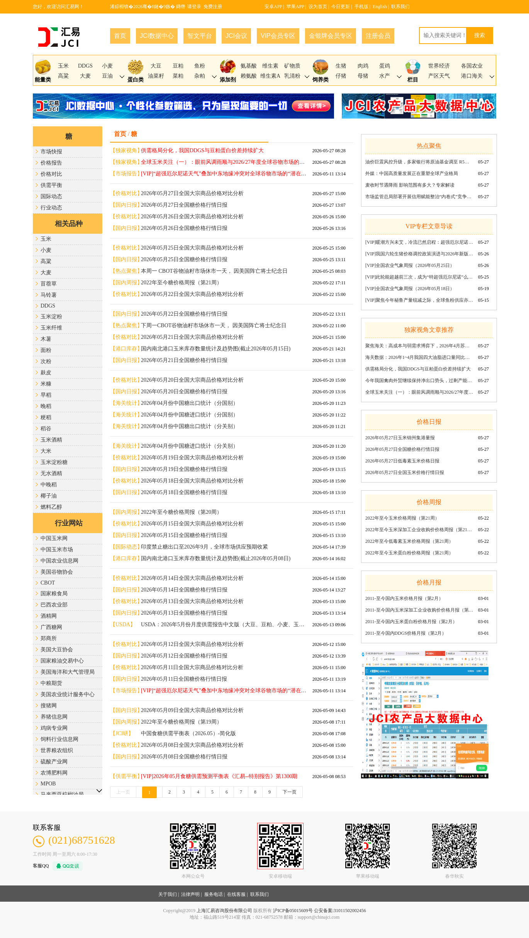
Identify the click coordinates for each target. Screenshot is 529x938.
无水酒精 (51, 473)
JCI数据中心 (157, 35)
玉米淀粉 (51, 316)
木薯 (46, 339)
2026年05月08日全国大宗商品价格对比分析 (192, 745)
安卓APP (273, 6)
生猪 (341, 66)
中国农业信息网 (59, 561)
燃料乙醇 (51, 507)
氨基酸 (249, 66)
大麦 (85, 76)
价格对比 (51, 174)
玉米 (63, 66)
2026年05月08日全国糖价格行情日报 (184, 757)
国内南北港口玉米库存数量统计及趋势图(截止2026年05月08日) (215, 558)
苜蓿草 (49, 284)
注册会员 (378, 35)
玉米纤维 (51, 328)
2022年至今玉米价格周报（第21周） (402, 518)
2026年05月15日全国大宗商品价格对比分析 (192, 524)
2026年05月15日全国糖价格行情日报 (184, 535)
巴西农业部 (54, 605)
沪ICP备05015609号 (293, 910)
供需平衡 (51, 185)
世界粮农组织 (57, 750)
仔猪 (341, 76)
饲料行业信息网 (59, 739)
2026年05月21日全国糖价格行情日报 (184, 360)
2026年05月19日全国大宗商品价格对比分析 (192, 458)
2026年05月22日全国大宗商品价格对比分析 (192, 294)
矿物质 (292, 66)
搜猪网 (49, 706)
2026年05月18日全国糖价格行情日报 (184, 492)
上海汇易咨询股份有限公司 (224, 910)
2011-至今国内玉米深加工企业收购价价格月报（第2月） (419, 610)
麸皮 (46, 373)
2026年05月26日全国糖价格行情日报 (184, 228)
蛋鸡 (384, 66)
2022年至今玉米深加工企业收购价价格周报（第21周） (419, 529)
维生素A (270, 76)
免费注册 (212, 6)
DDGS (85, 66)
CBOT (48, 583)
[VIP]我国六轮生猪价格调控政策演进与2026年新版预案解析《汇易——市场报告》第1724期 (419, 254)
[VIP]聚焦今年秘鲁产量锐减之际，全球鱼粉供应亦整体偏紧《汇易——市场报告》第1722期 (419, 300)
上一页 (123, 792)
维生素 (270, 66)
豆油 (107, 76)
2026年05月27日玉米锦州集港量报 (400, 437)
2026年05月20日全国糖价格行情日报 (184, 391)
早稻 (46, 395)
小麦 (107, 66)
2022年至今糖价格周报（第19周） (181, 722)
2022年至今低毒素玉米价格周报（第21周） (409, 541)
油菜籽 (156, 76)
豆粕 (178, 66)
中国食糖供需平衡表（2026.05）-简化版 (188, 733)
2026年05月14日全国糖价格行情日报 (184, 590)
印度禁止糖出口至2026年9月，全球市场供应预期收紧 (204, 547)
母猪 (363, 76)
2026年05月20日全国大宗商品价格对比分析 (192, 380)
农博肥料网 (54, 773)
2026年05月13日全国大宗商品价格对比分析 (192, 601)
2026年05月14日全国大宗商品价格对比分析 (192, 578)
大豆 (156, 66)
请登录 (194, 6)
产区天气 (439, 76)
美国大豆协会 (57, 650)
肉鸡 (363, 66)
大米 (46, 451)
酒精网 (49, 616)
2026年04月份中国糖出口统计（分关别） (189, 426)
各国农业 (472, 66)
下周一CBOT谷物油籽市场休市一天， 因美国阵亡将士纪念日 (214, 325)
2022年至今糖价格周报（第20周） (181, 512)
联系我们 (400, 6)
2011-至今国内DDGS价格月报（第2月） (405, 633)
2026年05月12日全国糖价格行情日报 (184, 656)
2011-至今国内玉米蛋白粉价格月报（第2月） (411, 621)
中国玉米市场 (57, 549)
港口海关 (472, 76)
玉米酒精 (51, 440)
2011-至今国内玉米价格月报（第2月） (404, 598)
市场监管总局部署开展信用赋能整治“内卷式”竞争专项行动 (419, 196)
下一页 (290, 792)
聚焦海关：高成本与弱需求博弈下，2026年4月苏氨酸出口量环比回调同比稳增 (419, 345)
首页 (120, 35)
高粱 (63, 76)
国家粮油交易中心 (62, 661)
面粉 (46, 350)
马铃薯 (49, 295)
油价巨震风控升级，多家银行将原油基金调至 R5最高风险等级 (419, 162)
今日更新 (340, 6)
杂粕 (199, 76)
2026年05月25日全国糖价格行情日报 (184, 259)
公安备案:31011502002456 (340, 910)
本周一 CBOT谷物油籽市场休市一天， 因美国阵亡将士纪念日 (214, 271)
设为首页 (318, 6)
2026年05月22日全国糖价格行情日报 (184, 314)
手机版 (361, 6)
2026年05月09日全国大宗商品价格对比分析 (192, 710)
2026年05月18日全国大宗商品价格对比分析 (192, 481)
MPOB (48, 784)
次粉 (46, 361)
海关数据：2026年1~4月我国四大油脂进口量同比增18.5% (419, 357)
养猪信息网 (54, 717)
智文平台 (199, 35)
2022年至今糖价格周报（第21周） (181, 282)
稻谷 (46, 429)
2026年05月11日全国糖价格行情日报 (184, 679)
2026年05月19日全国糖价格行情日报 (184, 469)
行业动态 (51, 208)
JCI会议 (236, 35)
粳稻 (46, 417)
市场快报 (51, 152)
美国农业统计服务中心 (68, 694)
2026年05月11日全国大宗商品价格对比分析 (192, 667)
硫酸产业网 (54, 762)
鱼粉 (199, 66)
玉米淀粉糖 (54, 462)
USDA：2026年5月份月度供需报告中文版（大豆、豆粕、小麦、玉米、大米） (224, 624)
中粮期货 (51, 683)
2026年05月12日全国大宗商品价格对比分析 (192, 644)
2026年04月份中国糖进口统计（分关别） (189, 446)
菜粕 (178, 76)
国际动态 (51, 196)
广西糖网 (51, 627)
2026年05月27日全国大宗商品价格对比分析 (192, 193)
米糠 (46, 384)
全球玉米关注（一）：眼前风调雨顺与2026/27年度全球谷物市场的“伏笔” (419, 392)
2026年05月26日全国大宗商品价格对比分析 (192, 216)
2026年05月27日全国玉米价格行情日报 (404, 472)
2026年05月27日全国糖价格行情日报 (184, 205)
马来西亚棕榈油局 (62, 794)
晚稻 (46, 406)
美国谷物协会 (57, 572)
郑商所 (49, 638)
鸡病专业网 (54, 728)
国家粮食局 (54, 593)
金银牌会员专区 (330, 35)
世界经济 (439, 66)
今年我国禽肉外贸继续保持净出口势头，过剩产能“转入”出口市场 (419, 380)
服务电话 (213, 894)
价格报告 (51, 163)
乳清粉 (292, 76)
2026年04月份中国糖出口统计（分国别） (189, 403)
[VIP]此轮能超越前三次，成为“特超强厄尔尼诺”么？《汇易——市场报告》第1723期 (419, 277)
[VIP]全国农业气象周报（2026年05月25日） (409, 265)
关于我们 (167, 894)
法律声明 (190, 894)
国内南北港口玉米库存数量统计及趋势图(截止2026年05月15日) (215, 349)
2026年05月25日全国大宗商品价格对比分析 (192, 248)
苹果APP (295, 6)
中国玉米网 (54, 538)
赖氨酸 (249, 76)
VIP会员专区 (278, 35)
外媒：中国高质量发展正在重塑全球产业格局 (411, 173)
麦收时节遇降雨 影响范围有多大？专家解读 (409, 185)
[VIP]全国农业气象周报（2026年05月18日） (409, 288)
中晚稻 (49, 485)
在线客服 (236, 894)
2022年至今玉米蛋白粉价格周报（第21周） (409, 553)
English (380, 6)
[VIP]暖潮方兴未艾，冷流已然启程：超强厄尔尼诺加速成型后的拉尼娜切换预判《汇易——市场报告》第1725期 (419, 242)
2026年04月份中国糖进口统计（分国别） (189, 415)
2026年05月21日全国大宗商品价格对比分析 (192, 337)
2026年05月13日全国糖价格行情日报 (184, 613)
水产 (384, 76)
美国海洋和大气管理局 (68, 672)
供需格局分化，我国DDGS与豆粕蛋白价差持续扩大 (418, 369)
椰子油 (49, 496)
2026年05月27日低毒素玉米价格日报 (402, 461)
